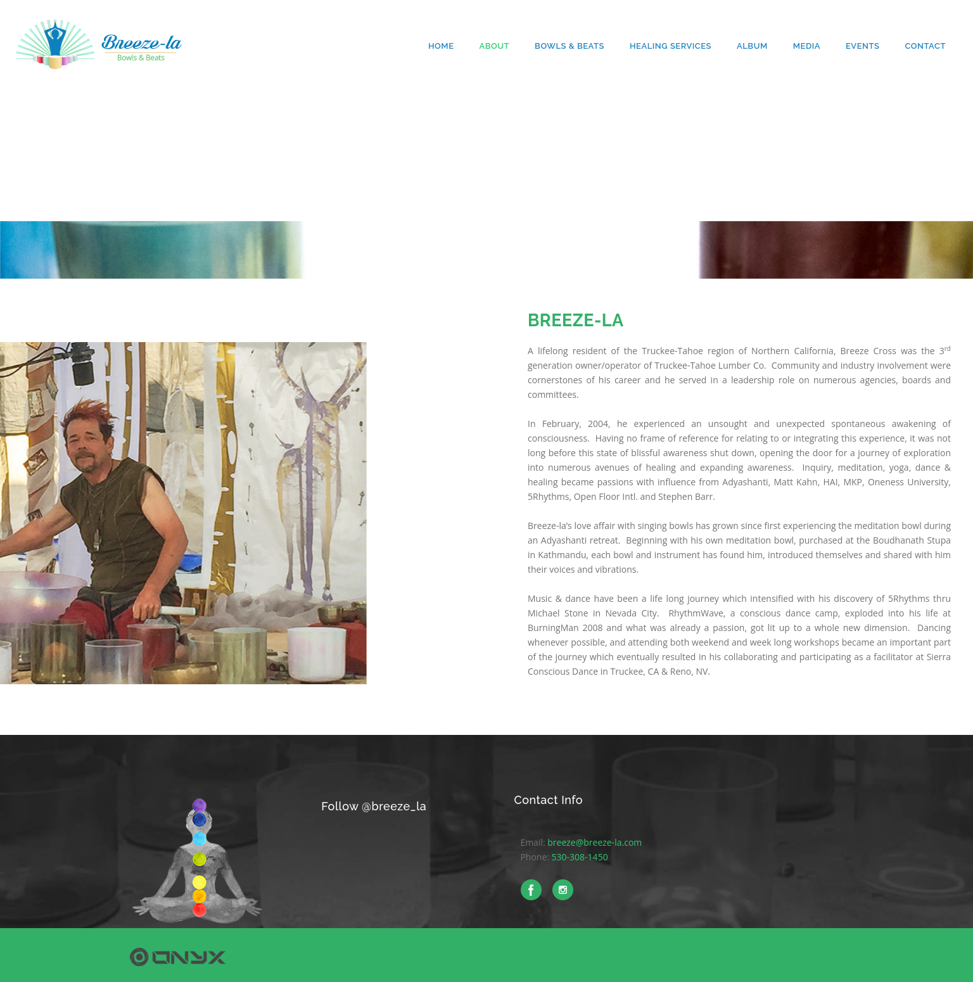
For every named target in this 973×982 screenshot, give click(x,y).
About (494, 46)
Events (862, 46)
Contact (925, 46)
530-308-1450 (580, 857)
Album (752, 46)
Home (441, 46)
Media (806, 46)
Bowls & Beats (569, 46)
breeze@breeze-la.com (594, 842)
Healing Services (670, 46)
